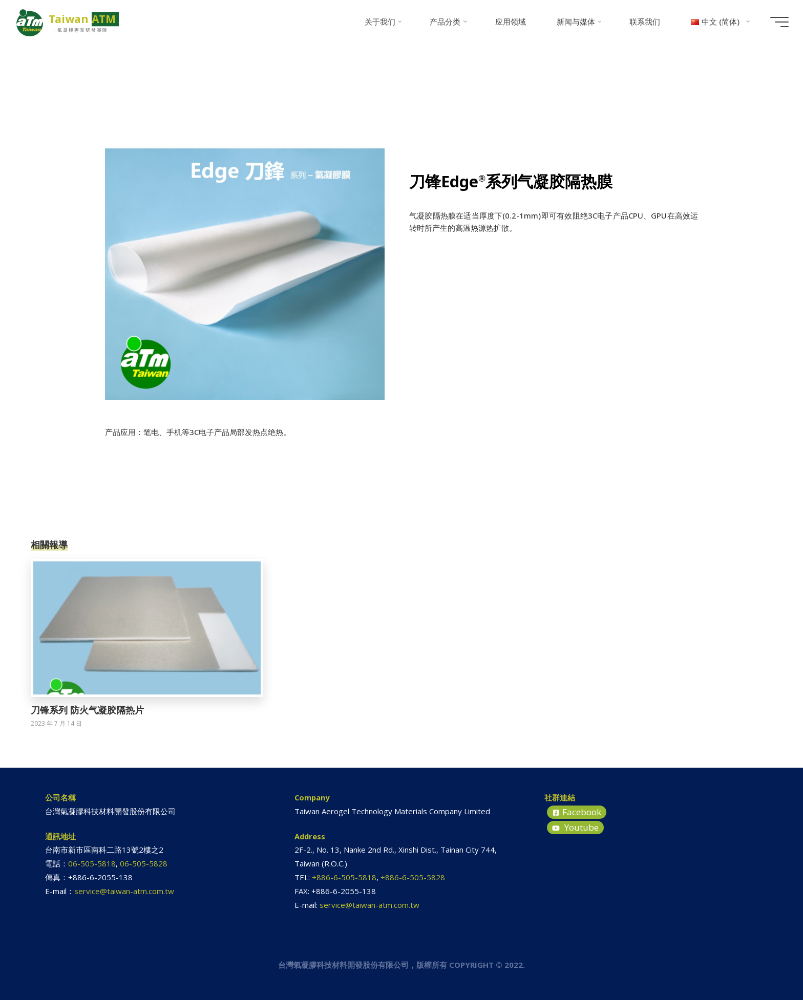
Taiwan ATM (87, 19)
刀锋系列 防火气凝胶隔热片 (87, 710)
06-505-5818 (92, 863)
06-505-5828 (143, 863)
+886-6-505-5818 (344, 877)
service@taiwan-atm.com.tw (124, 891)
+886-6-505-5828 (413, 877)
